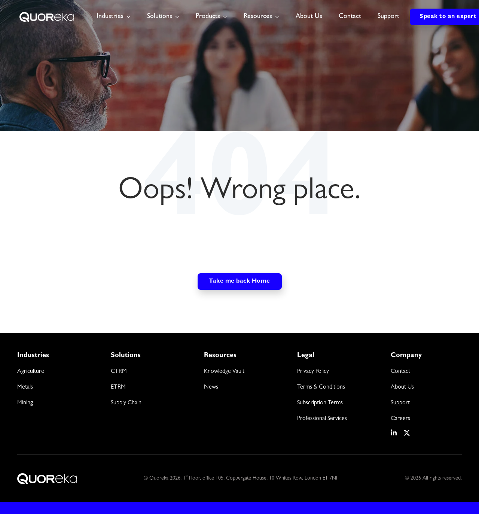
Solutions (159, 16)
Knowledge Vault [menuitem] (224, 372)
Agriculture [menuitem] (30, 372)
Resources (258, 16)
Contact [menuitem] (400, 372)
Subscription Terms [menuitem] (320, 403)
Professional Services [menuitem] (322, 419)
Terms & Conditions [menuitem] (321, 387)
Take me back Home (239, 282)
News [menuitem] (211, 387)
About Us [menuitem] (402, 387)
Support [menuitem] (400, 403)
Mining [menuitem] (25, 403)
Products (208, 16)
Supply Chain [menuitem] (126, 403)
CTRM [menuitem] (119, 372)
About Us (309, 16)
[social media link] (394, 433)
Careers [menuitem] (400, 419)
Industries (110, 16)
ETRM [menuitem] (118, 387)
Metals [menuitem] (25, 387)
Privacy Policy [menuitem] (313, 372)
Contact (350, 16)
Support (388, 16)
